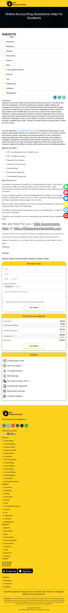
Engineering (10, 84)
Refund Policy (9, 543)
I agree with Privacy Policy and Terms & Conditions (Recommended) (24, 302)
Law (7, 79)
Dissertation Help (10, 450)
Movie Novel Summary (12, 481)
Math (8, 65)
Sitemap (7, 556)
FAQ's (6, 550)
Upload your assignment (9, 283)
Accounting (10, 56)
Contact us (5, 247)
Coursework (8, 478)
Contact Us (8, 553)
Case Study (8, 456)
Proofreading (9, 469)
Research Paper (10, 447)
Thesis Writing (9, 463)
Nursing (9, 51)
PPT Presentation (10, 460)
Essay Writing (9, 441)
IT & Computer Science (15, 70)
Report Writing (9, 453)
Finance (9, 60)
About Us (7, 528)
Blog (5, 534)
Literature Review (10, 472)
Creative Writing (10, 444)
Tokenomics (8, 584)
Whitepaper (8, 580)
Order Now (8, 547)
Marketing (10, 46)
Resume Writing (10, 475)
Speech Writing (10, 466)
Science (9, 74)
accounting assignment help (27, 131)
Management (11, 93)
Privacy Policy (9, 537)
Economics (10, 42)
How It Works (8, 531)
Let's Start (34, 308)
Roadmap (7, 587)
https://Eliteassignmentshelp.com (37, 228)
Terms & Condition (11, 540)
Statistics (10, 88)
